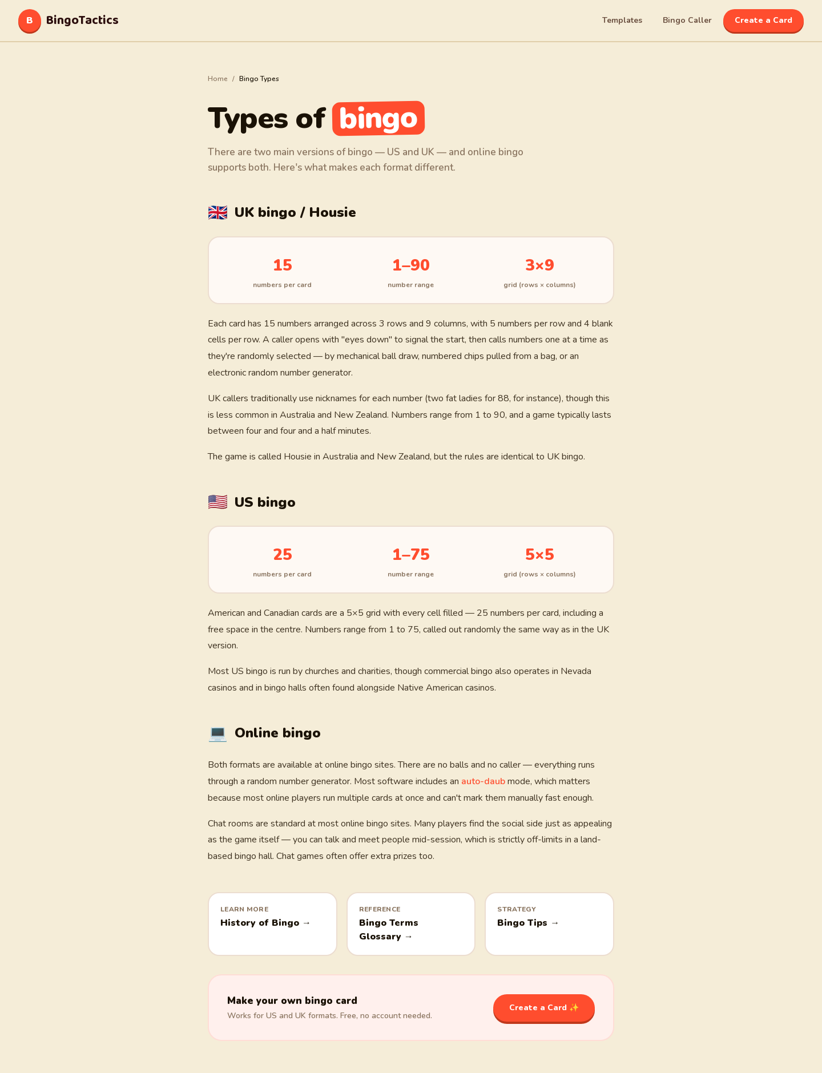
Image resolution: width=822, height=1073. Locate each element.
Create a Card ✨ (544, 1007)
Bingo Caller (687, 20)
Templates (622, 20)
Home (218, 78)
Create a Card (763, 20)
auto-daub (483, 781)
